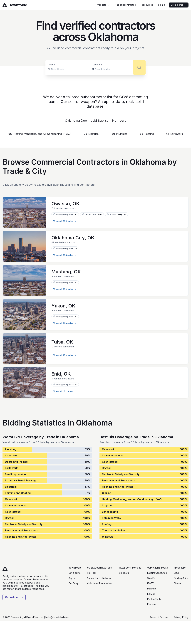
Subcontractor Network (99, 578)
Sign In (72, 578)
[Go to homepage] (19, 5)
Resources (147, 4)
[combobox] (51, 69)
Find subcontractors (125, 4)
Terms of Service (159, 617)
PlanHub (151, 588)
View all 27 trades (65, 221)
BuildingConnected (157, 573)
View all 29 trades (65, 255)
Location (97, 64)
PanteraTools (154, 599)
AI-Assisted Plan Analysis (99, 583)
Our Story (73, 583)
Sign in (162, 4)
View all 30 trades (65, 323)
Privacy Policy (181, 617)
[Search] (139, 67)
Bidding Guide (181, 578)
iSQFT (150, 583)
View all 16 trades (65, 391)
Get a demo (179, 4)
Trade (52, 64)
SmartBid (151, 578)
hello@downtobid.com (57, 617)
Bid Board (124, 573)
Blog (176, 573)
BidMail (151, 593)
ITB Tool (91, 573)
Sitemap (178, 583)
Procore (151, 604)
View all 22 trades (65, 289)
